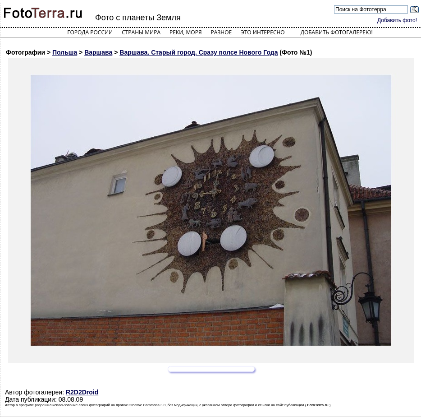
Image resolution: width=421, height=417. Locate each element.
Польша (64, 52)
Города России (90, 32)
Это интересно (263, 32)
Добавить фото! (397, 20)
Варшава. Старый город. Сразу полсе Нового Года (198, 52)
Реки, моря (185, 32)
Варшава (98, 52)
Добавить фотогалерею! (337, 32)
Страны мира (141, 32)
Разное (221, 32)
